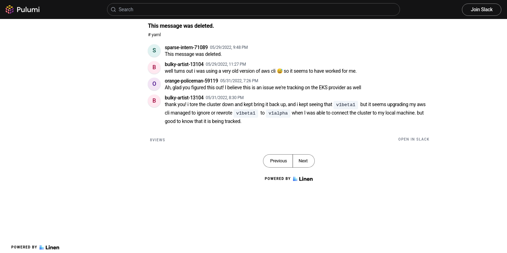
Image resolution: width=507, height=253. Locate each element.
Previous (278, 160)
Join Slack (482, 9)
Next (303, 160)
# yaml (154, 34)
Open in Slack (414, 139)
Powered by (35, 247)
